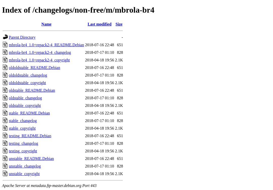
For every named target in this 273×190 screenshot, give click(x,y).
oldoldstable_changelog (28, 75)
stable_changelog (23, 120)
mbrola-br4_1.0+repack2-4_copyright (39, 60)
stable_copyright (22, 128)
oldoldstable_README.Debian (34, 67)
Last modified (100, 24)
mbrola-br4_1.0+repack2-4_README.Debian (46, 45)
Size (119, 24)
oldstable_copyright (25, 105)
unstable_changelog (25, 166)
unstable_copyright (24, 174)
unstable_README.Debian (31, 158)
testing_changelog (23, 143)
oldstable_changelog (25, 98)
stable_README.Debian (29, 113)
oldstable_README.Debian (32, 90)
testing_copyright (23, 151)
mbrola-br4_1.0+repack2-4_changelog (40, 52)
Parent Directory (22, 37)
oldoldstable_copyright (27, 83)
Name (46, 24)
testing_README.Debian (30, 136)
